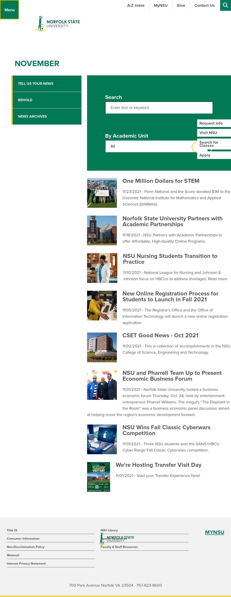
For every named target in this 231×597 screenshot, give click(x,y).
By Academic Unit (126, 136)
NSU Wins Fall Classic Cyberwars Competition (166, 430)
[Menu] (9, 10)
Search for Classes (208, 144)
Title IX (12, 530)
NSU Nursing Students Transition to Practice (170, 259)
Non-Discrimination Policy (25, 547)
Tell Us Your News (35, 83)
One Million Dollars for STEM (160, 180)
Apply (204, 155)
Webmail (13, 555)
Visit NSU (208, 132)
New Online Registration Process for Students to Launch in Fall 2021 (170, 296)
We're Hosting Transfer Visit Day (158, 464)
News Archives (32, 116)
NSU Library (109, 530)
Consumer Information (23, 539)
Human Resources (114, 539)
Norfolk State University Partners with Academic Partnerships (172, 221)
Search (113, 97)
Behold (25, 100)
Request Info (211, 123)
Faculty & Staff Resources (119, 547)
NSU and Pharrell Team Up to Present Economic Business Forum (172, 375)
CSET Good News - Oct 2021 (160, 335)
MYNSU (214, 532)
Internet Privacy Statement (26, 564)
